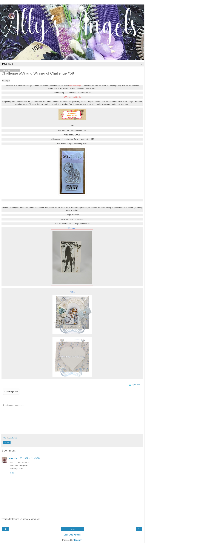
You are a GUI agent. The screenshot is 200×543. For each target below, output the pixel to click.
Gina (72, 292)
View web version (72, 535)
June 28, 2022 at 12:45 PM (27, 458)
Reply (11, 473)
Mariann (71, 228)
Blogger (78, 540)
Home (72, 529)
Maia (11, 458)
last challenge (75, 86)
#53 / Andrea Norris (72, 97)
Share (6, 442)
